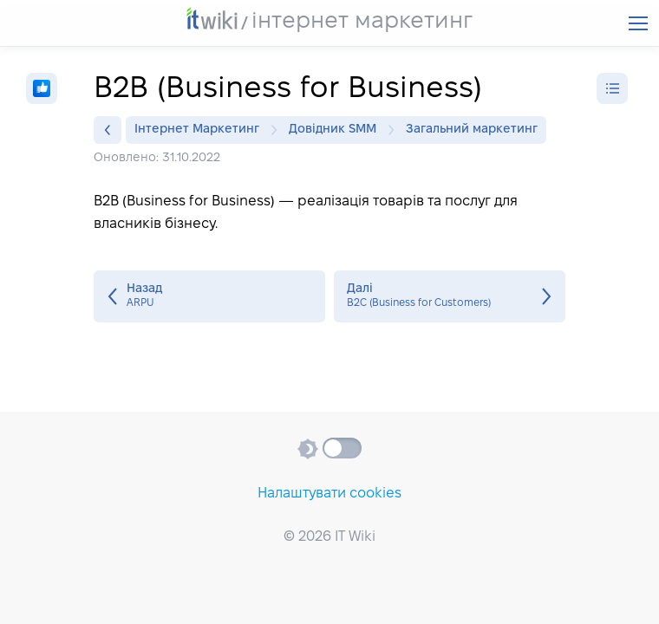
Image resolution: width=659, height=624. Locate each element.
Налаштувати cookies (329, 493)
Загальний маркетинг (472, 129)
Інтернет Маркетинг (201, 130)
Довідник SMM (337, 130)
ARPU (209, 296)
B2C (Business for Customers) (449, 296)
